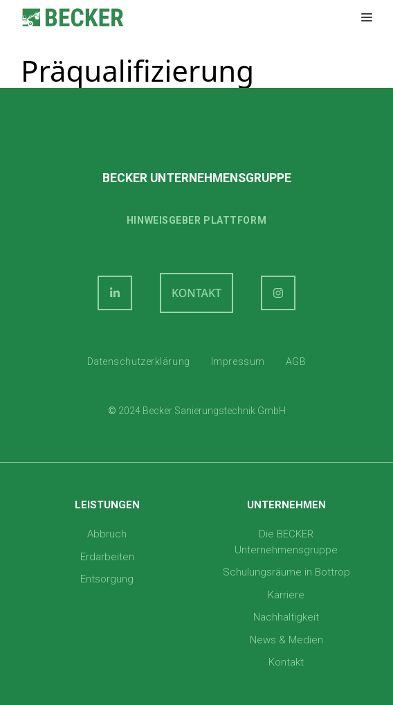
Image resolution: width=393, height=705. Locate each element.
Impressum (238, 361)
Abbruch (107, 534)
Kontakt (286, 662)
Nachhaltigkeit (286, 617)
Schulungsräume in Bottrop (286, 572)
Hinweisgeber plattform (196, 220)
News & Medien (286, 640)
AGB (296, 361)
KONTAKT (196, 293)
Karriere (286, 595)
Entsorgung (107, 579)
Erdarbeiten (107, 557)
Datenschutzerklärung (138, 361)
